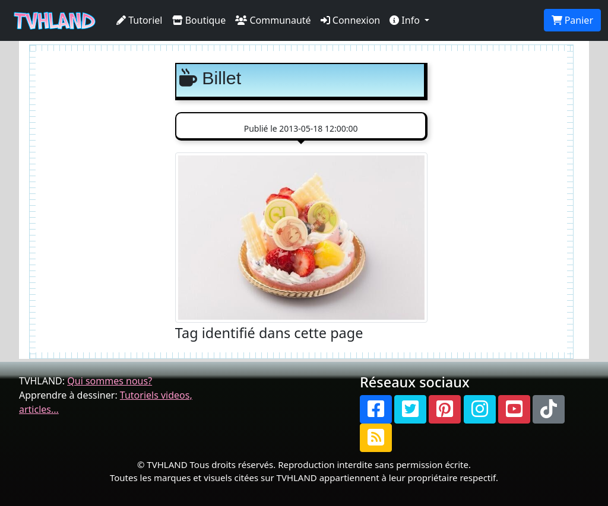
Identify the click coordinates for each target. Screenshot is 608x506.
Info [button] (406, 20)
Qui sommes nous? (109, 380)
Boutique (199, 20)
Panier (572, 20)
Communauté (273, 20)
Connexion (351, 20)
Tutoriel (139, 20)
